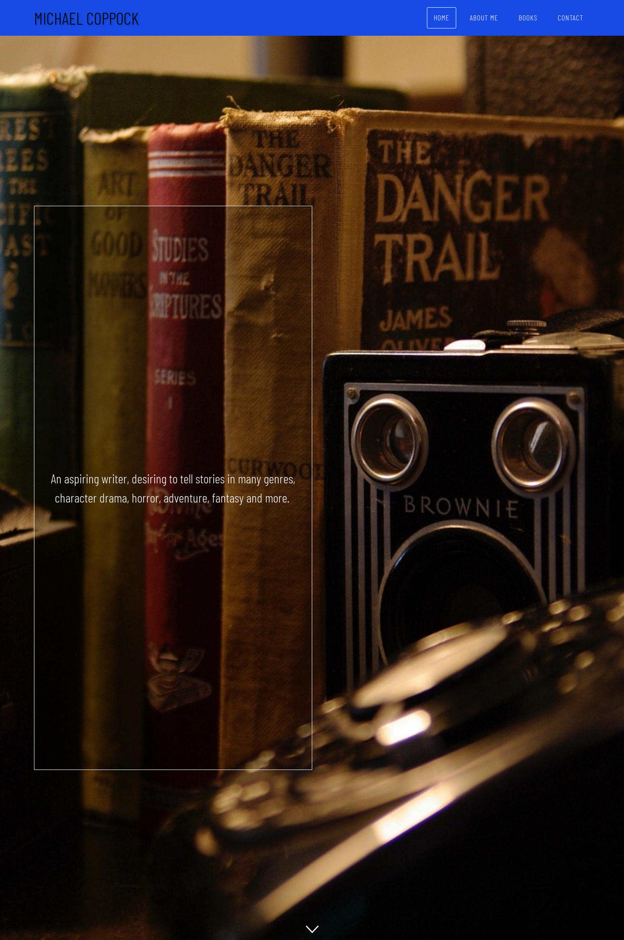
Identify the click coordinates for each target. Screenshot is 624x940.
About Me (484, 17)
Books (528, 17)
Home (441, 17)
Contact (570, 17)
